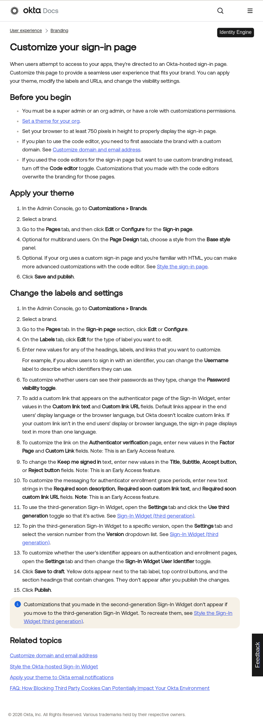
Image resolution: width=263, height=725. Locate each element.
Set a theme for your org (51, 121)
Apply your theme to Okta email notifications (61, 677)
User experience (26, 30)
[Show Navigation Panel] (250, 11)
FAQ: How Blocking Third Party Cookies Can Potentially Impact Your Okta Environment (110, 688)
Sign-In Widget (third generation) (155, 516)
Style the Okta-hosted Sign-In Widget (54, 666)
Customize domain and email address (96, 149)
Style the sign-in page (182, 266)
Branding (59, 30)
